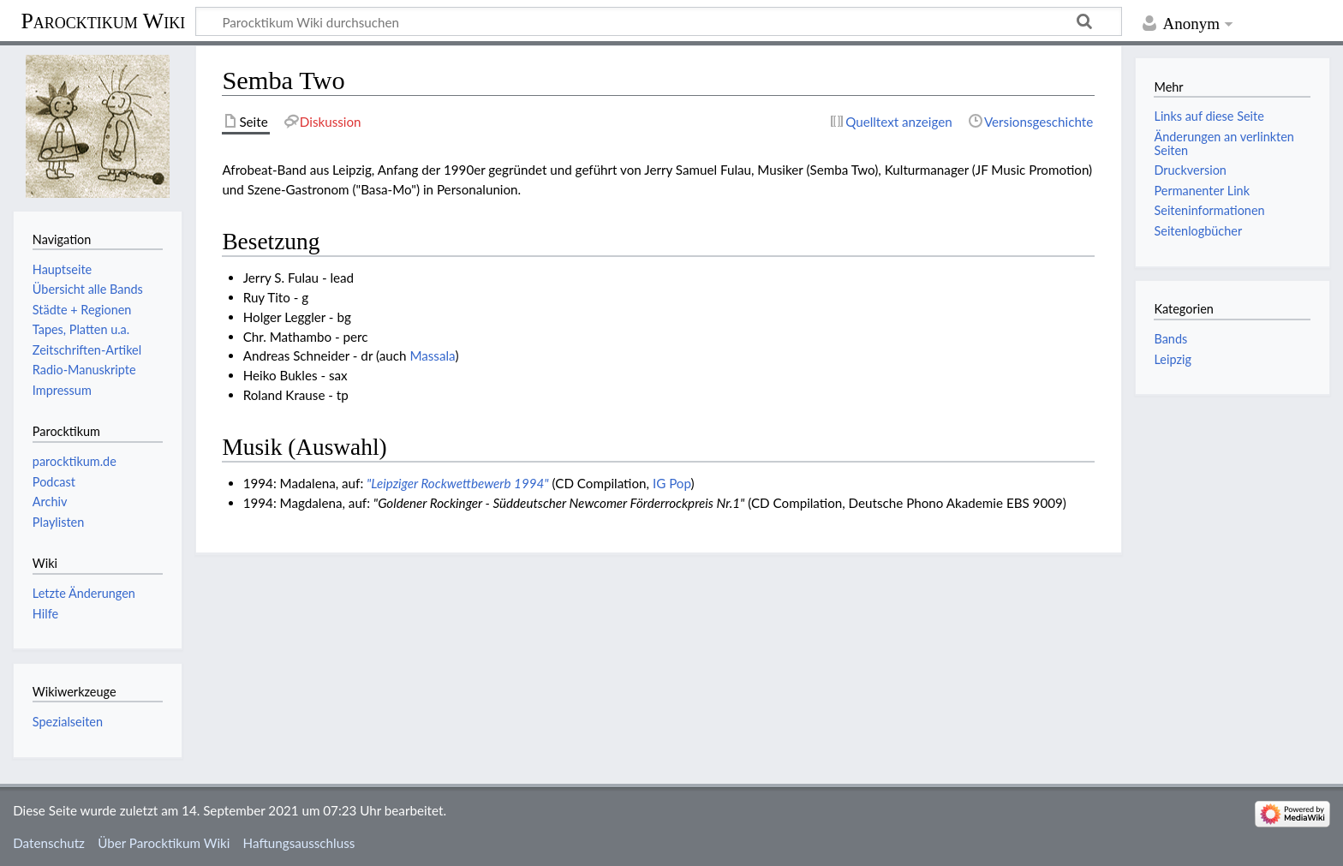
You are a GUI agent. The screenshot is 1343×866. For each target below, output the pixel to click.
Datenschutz (49, 843)
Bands (1170, 338)
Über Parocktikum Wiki (164, 843)
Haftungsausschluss (299, 843)
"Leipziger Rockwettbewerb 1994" (458, 483)
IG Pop (672, 483)
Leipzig (1172, 359)
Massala (432, 355)
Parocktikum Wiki (103, 20)
